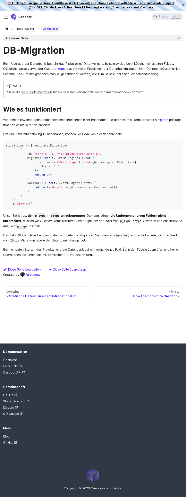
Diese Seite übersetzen (67, 269)
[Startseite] (7, 29)
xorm (61, 69)
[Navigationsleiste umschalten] (6, 17)
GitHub (10, 395)
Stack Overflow (16, 401)
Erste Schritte (13, 366)
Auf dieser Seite (17, 38)
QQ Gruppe (12, 414)
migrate (163, 120)
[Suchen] (167, 16)
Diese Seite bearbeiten (22, 269)
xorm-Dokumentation (36, 92)
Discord (10, 407)
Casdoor (19, 449)
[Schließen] (183, 5)
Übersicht (10, 360)
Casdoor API (14, 372)
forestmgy (30, 275)
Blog (6, 436)
